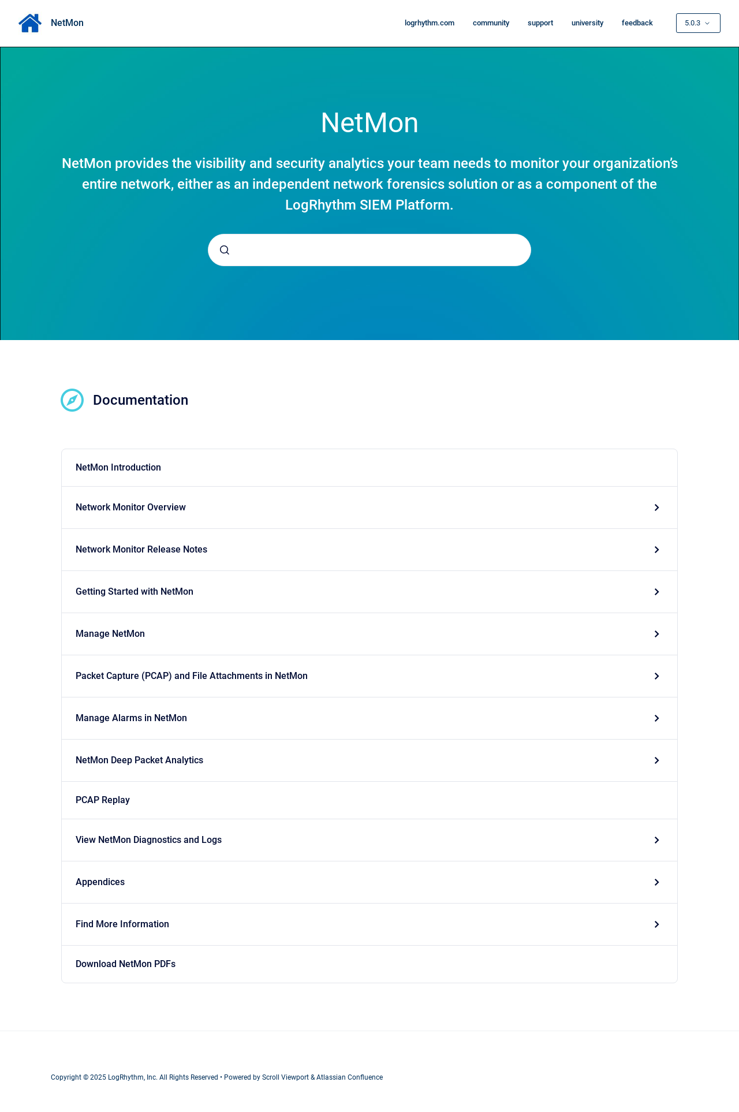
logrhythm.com (429, 22)
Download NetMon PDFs (126, 963)
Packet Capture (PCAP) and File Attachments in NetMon (192, 675)
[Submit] (224, 250)
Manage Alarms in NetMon (131, 717)
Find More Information (122, 924)
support (540, 22)
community (491, 22)
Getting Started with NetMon (134, 591)
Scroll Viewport (286, 1077)
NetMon (67, 22)
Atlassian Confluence (349, 1077)
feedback (637, 22)
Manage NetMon (110, 633)
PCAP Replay (103, 799)
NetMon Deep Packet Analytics (139, 760)
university (587, 22)
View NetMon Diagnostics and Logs (149, 839)
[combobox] (369, 250)
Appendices (100, 881)
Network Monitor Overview (131, 507)
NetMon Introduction (118, 467)
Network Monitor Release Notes (141, 549)
